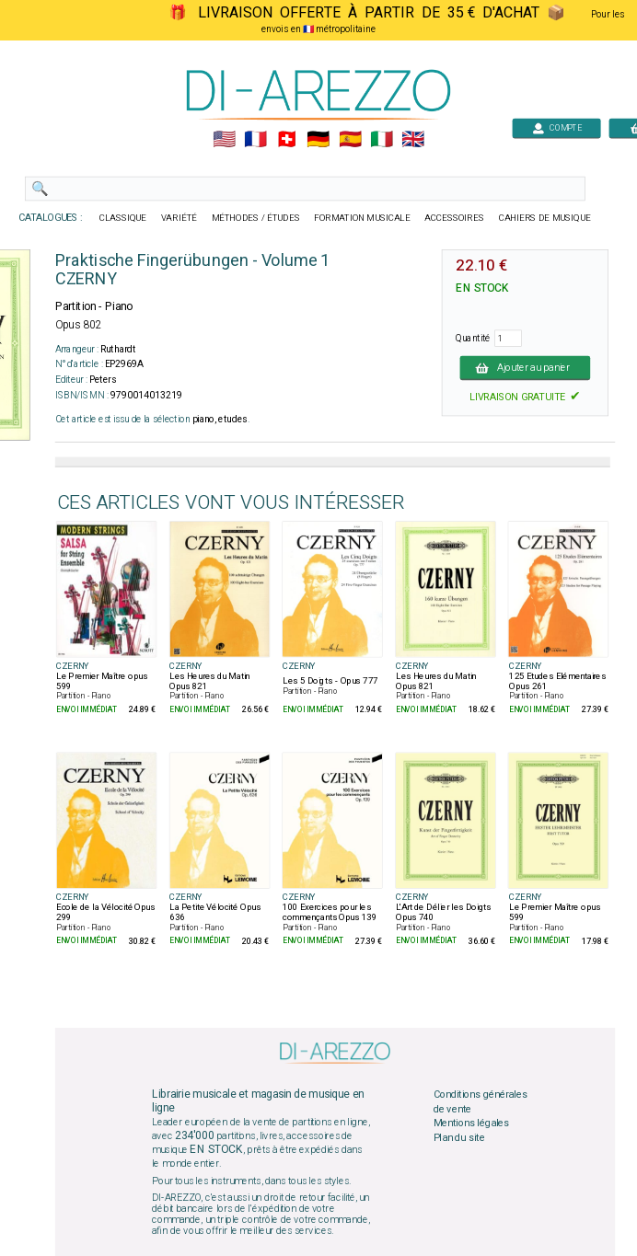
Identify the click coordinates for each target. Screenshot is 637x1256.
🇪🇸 (350, 140)
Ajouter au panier (525, 367)
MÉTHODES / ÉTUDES (256, 218)
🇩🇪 (318, 140)
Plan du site (459, 1137)
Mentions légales (471, 1123)
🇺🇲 (224, 140)
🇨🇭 (286, 140)
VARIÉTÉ (179, 218)
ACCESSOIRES (454, 218)
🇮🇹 (381, 140)
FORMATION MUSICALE (362, 218)
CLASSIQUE (123, 218)
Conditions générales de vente (480, 1102)
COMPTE (557, 127)
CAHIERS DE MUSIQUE (545, 218)
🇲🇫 (255, 140)
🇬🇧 (412, 140)
